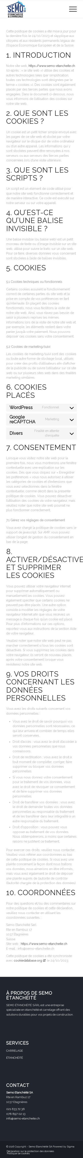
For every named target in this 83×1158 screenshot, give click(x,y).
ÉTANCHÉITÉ (14, 1057)
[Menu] (71, 9)
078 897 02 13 (15, 1114)
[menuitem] (71, 9)
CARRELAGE (14, 1050)
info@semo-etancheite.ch (23, 1118)
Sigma (70, 1146)
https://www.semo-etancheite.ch (52, 66)
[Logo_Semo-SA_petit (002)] (34, 9)
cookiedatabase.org (28, 960)
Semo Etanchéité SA (40, 1146)
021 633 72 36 (15, 1109)
